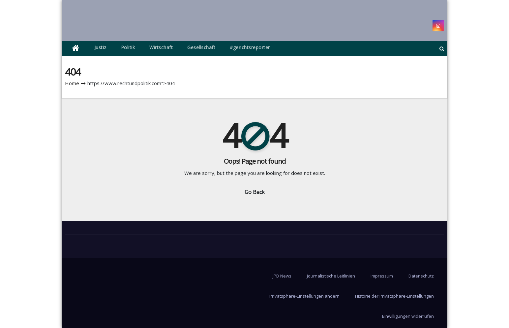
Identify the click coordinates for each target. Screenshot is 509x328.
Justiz (100, 47)
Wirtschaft (161, 47)
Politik (128, 47)
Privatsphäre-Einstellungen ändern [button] (304, 296)
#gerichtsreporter (250, 47)
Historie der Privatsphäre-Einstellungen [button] (394, 296)
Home (72, 83)
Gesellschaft (201, 47)
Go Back (255, 192)
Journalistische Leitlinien (331, 276)
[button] (441, 48)
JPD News (282, 276)
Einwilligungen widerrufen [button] (408, 316)
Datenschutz (421, 276)
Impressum (382, 276)
